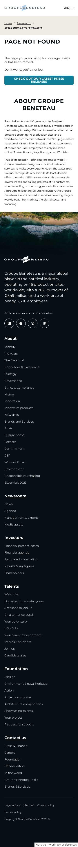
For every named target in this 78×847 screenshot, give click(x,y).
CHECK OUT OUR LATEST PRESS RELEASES (39, 80)
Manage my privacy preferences (56, 844)
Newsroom (24, 23)
